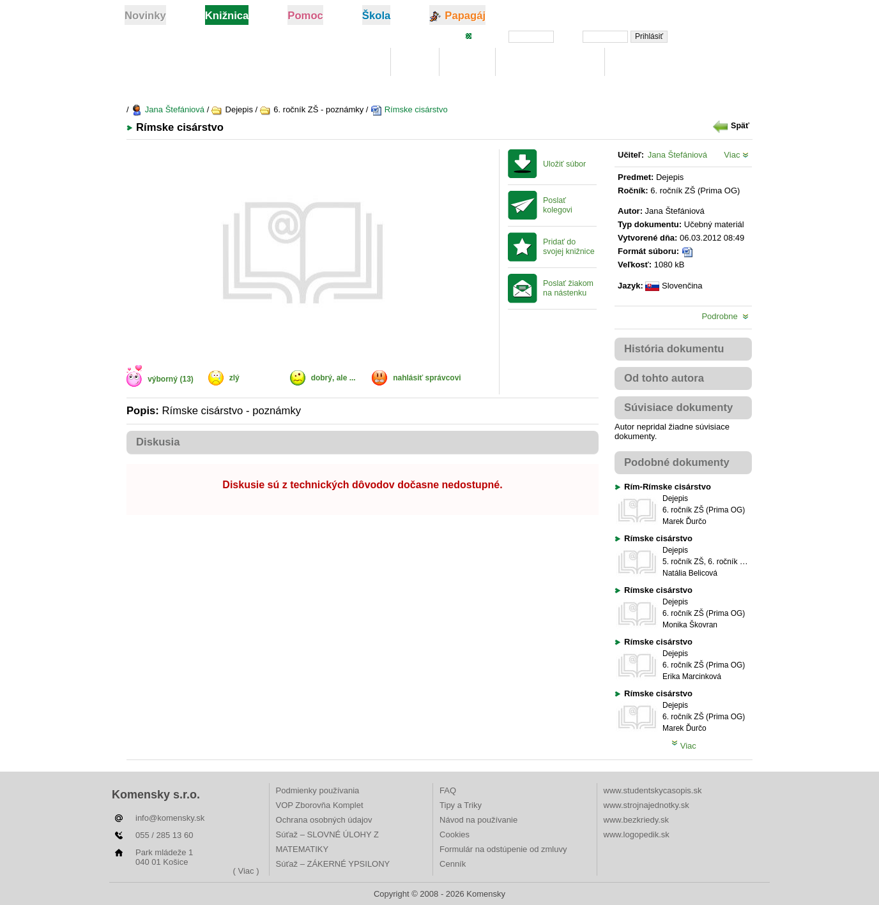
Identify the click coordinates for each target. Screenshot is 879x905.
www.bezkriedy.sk (636, 820)
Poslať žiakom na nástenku (568, 288)
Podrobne (725, 316)
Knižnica (358, 62)
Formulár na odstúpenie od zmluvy (503, 849)
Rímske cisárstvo (409, 109)
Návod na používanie (478, 820)
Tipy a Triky (461, 805)
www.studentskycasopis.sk (653, 790)
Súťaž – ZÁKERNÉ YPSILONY (333, 864)
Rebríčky (638, 62)
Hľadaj (467, 62)
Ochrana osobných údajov (324, 820)
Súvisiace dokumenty (678, 407)
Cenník (453, 864)
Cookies (455, 834)
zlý (234, 377)
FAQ (448, 790)
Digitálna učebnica (550, 62)
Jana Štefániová (167, 109)
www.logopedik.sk (636, 834)
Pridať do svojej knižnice (569, 246)
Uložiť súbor (564, 164)
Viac (736, 155)
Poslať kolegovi (557, 205)
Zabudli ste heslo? (716, 36)
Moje (415, 62)
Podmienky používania (318, 790)
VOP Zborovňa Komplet (319, 805)
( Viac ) (246, 871)
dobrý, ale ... (333, 377)
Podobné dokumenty (677, 462)
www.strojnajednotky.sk (646, 805)
